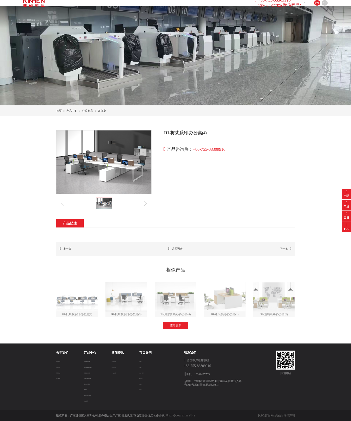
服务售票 (145, 372)
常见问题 (120, 372)
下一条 (285, 248)
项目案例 (175, 8)
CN (305, 8)
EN (313, 8)
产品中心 (122, 8)
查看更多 (175, 325)
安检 (142, 360)
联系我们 (263, 415)
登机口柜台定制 (90, 394)
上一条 (65, 248)
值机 (142, 383)
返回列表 (175, 248)
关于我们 (96, 8)
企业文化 (61, 366)
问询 (142, 389)
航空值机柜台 (88, 372)
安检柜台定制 (88, 383)
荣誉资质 (61, 372)
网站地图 (276, 415)
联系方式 (201, 8)
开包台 (84, 389)
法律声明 (289, 415)
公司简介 (61, 360)
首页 (73, 8)
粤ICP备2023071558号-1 (180, 415)
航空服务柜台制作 (91, 366)
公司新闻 (120, 360)
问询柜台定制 (88, 360)
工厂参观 (61, 377)
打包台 (143, 377)
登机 (142, 366)
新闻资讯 (149, 8)
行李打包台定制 (90, 377)
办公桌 (102, 110)
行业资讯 (120, 366)
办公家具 (87, 110)
